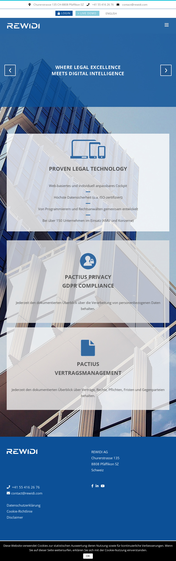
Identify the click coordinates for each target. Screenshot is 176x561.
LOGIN (64, 13)
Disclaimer (15, 517)
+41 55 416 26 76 (100, 4)
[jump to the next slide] (166, 70)
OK (88, 556)
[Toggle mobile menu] (167, 25)
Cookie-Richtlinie (19, 511)
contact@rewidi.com (132, 4)
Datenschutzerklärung (23, 505)
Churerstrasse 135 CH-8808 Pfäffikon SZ (56, 4)
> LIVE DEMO (87, 13)
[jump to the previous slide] (10, 70)
